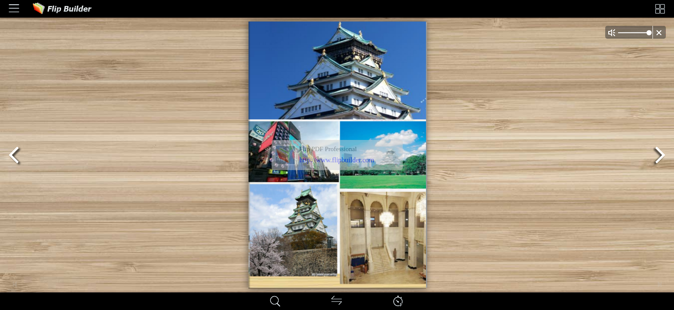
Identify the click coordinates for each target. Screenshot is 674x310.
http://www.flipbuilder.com (337, 160)
